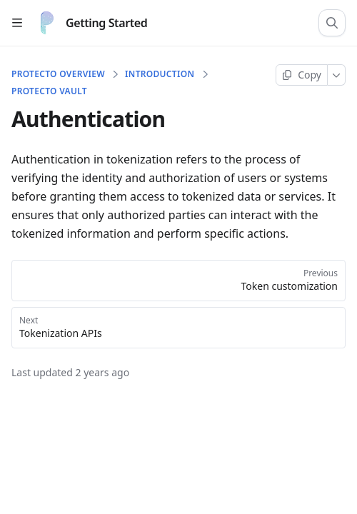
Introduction (159, 74)
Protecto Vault (49, 91)
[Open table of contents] (17, 22)
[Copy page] (302, 75)
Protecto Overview (58, 74)
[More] (337, 75)
